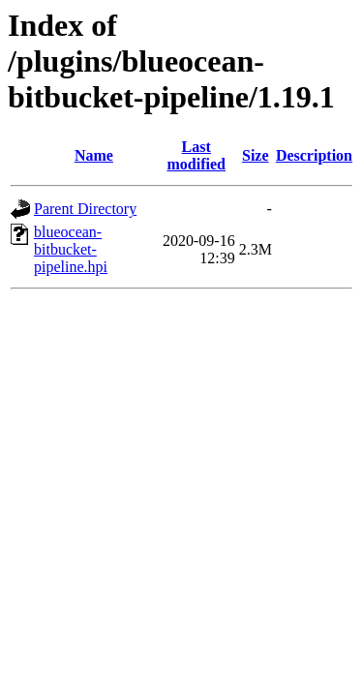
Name (94, 155)
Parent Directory (85, 208)
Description (314, 155)
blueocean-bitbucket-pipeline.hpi (70, 249)
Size (255, 155)
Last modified (196, 155)
